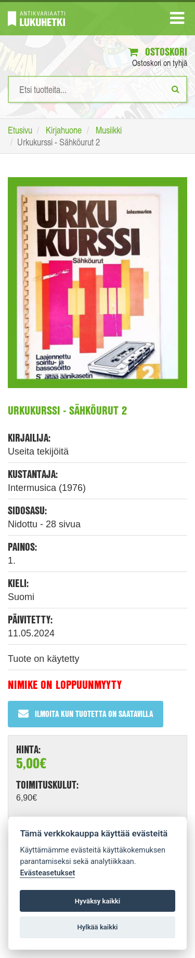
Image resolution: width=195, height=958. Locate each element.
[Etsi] (175, 89)
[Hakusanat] (97, 89)
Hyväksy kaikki (97, 901)
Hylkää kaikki (97, 927)
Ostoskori (157, 51)
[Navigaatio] (177, 20)
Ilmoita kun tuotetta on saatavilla (85, 714)
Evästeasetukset (47, 873)
